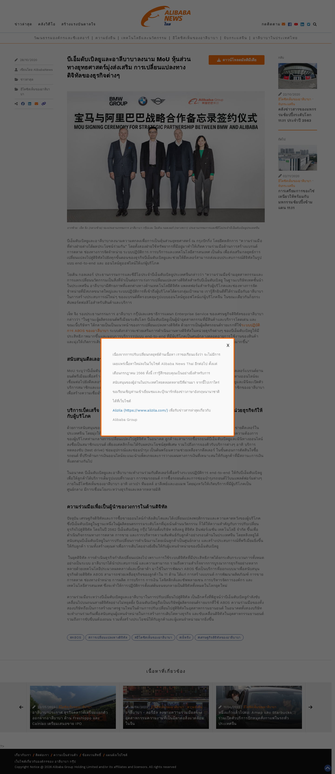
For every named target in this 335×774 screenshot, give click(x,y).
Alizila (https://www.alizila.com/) (140, 410)
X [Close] (228, 345)
